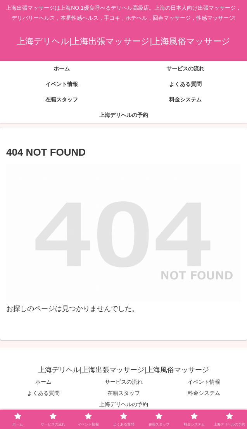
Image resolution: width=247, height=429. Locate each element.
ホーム (43, 382)
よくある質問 (43, 393)
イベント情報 (204, 382)
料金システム (204, 393)
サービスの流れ (124, 382)
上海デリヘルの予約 (123, 404)
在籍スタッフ (123, 393)
